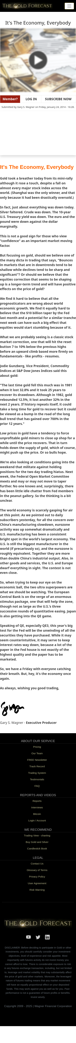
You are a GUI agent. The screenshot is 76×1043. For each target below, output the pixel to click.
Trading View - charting (37, 835)
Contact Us (37, 863)
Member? (10, 99)
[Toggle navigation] (69, 6)
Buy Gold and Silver (37, 842)
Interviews (37, 807)
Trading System (37, 772)
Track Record (37, 766)
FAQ (37, 785)
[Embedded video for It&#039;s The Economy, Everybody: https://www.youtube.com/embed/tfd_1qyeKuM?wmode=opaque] (38, 134)
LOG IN (30, 99)
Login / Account (37, 820)
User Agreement (37, 883)
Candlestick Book (37, 848)
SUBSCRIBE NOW (57, 99)
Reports (37, 800)
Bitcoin (37, 814)
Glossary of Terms (37, 870)
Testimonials (37, 779)
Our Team (37, 753)
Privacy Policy (37, 876)
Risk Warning (37, 889)
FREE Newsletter (37, 759)
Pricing (37, 746)
